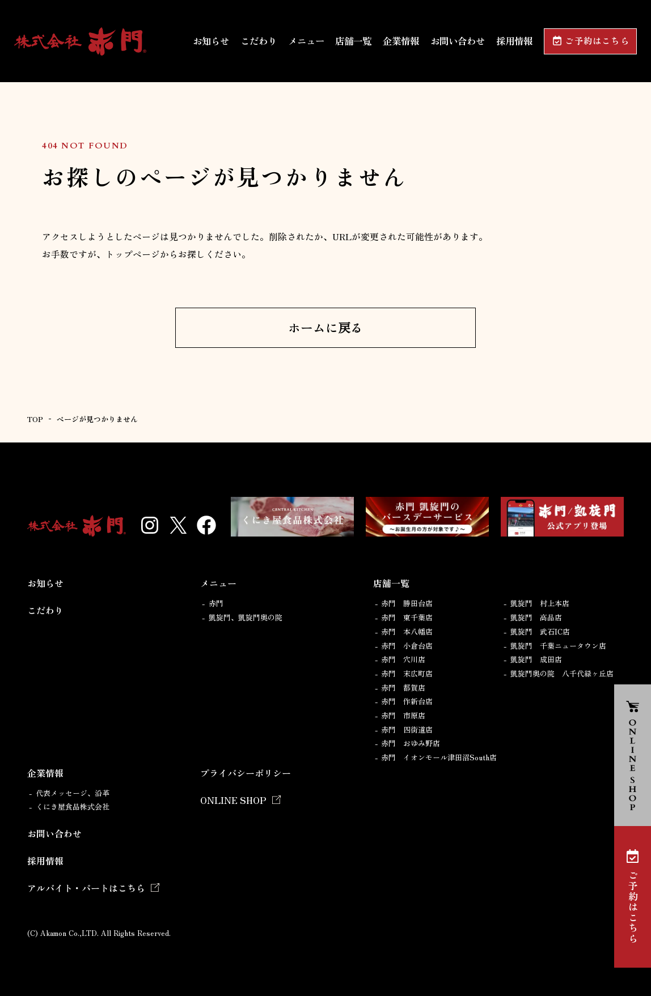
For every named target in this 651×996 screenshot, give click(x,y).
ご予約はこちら (597, 42)
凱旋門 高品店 (536, 617)
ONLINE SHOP (233, 800)
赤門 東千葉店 (407, 617)
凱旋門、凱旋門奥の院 (245, 617)
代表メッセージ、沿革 (72, 793)
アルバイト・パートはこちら (86, 888)
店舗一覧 (353, 41)
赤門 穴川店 (403, 659)
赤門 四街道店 (407, 729)
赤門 (216, 603)
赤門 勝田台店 (407, 603)
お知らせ (211, 41)
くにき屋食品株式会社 (72, 806)
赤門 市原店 (403, 715)
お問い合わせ (457, 41)
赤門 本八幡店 (407, 631)
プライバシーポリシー (245, 773)
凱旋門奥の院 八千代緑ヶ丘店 (562, 673)
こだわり (258, 41)
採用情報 (514, 41)
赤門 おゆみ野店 (410, 743)
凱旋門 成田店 (536, 659)
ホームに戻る (325, 327)
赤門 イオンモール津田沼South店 (439, 757)
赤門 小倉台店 (407, 645)
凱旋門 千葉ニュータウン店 (558, 645)
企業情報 (401, 41)
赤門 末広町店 (407, 673)
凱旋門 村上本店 (539, 603)
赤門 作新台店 (407, 701)
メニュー (306, 41)
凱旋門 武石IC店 (540, 631)
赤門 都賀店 (403, 687)
